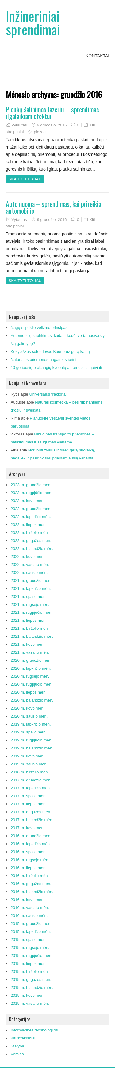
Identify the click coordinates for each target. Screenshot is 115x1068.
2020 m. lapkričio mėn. (31, 668)
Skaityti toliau (25, 179)
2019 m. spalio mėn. (29, 732)
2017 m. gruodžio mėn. (31, 780)
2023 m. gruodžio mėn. (31, 484)
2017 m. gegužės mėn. (31, 812)
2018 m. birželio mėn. (30, 772)
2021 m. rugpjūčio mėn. (31, 612)
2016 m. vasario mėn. (30, 907)
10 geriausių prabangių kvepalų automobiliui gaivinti (56, 367)
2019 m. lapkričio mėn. (31, 724)
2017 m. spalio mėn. (29, 796)
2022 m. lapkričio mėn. (31, 516)
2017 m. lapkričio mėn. (31, 788)
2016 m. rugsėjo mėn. (30, 859)
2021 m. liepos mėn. (29, 620)
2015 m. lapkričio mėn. (31, 931)
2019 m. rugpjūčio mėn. (31, 740)
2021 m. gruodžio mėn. (31, 580)
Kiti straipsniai (23, 1038)
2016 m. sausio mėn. (29, 915)
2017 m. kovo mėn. (28, 828)
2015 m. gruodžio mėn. (31, 923)
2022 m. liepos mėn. (29, 524)
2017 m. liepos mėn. (29, 804)
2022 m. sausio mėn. (29, 572)
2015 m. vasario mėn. (30, 1003)
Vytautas (19, 125)
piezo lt (40, 132)
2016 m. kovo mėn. (28, 899)
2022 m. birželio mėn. (30, 532)
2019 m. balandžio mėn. (32, 748)
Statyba (17, 1046)
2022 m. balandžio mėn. (32, 548)
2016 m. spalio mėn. (29, 851)
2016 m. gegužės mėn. (31, 883)
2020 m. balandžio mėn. (32, 700)
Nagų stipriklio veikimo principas (39, 327)
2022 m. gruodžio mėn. (31, 508)
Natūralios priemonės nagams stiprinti (44, 359)
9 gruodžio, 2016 (52, 125)
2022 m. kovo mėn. (28, 556)
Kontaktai (97, 55)
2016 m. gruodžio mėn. (31, 836)
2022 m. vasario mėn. (30, 564)
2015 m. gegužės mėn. (31, 979)
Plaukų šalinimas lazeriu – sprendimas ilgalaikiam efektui (52, 112)
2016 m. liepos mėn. (29, 867)
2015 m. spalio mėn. (29, 939)
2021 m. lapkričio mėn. (31, 588)
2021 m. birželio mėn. (30, 628)
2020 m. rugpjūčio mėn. (31, 684)
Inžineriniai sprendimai (33, 22)
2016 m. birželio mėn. (30, 875)
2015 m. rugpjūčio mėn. (31, 955)
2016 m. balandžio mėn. (32, 891)
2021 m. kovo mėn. (28, 644)
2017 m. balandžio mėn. (32, 820)
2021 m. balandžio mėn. (32, 636)
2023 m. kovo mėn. (28, 500)
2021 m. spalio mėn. (29, 596)
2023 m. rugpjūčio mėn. (31, 492)
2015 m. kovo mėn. (28, 995)
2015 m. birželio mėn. (30, 971)
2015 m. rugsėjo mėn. (30, 947)
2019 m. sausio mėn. (29, 764)
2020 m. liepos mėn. (29, 692)
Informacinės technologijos (34, 1030)
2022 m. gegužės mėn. (31, 540)
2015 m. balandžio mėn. (32, 987)
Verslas (17, 1054)
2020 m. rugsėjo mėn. (30, 676)
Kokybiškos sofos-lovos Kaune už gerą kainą (50, 351)
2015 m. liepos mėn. (29, 963)
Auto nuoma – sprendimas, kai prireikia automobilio (53, 207)
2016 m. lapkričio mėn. (31, 844)
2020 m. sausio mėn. (29, 716)
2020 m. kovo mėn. (28, 708)
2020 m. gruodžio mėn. (31, 660)
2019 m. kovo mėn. (28, 756)
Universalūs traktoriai (47, 394)
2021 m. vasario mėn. (30, 652)
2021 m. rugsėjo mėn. (30, 604)
